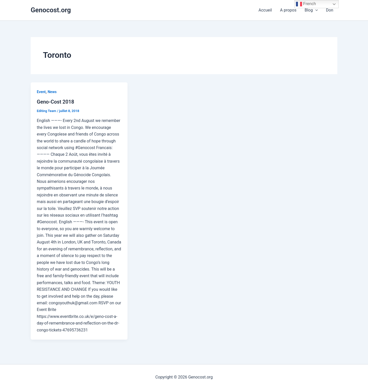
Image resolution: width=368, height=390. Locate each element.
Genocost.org (51, 10)
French (306, 4)
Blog (311, 10)
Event (41, 92)
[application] (315, 10)
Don (329, 10)
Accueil (265, 10)
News (52, 92)
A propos (288, 10)
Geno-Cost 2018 (55, 102)
